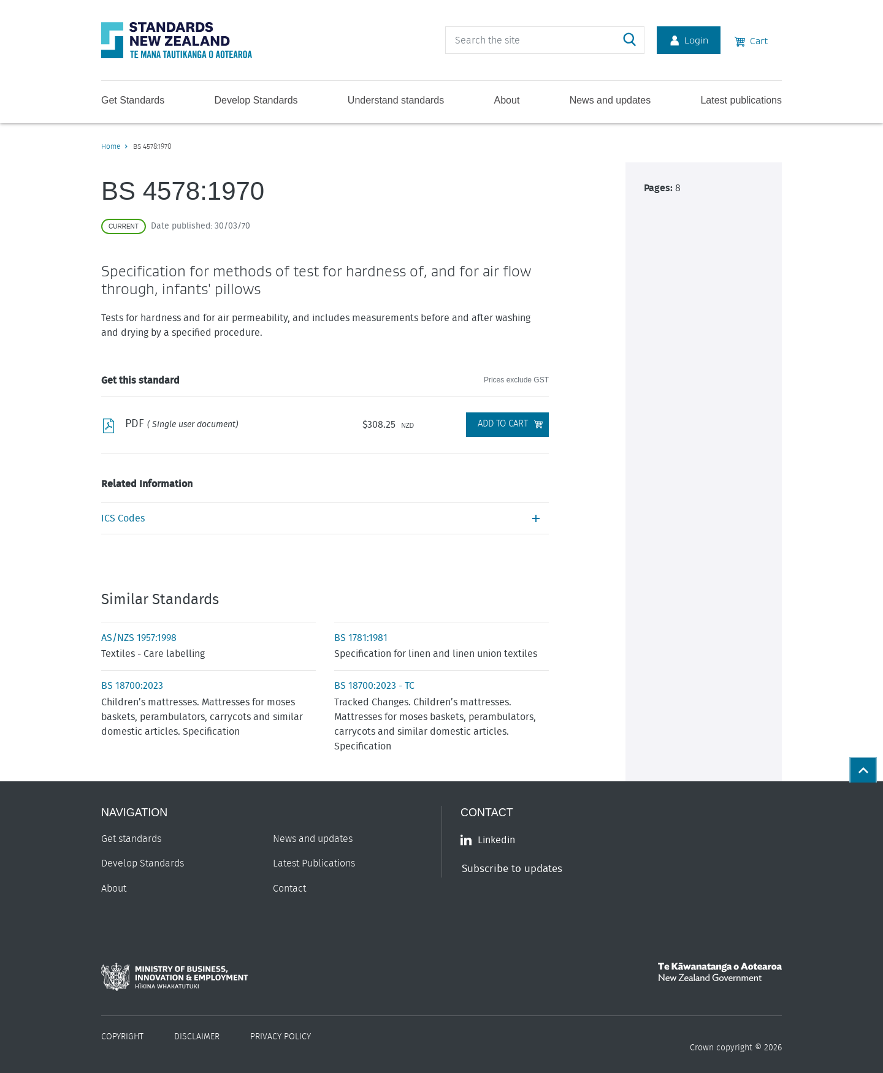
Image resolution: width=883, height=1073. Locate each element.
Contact (289, 888)
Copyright (122, 1037)
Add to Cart (503, 423)
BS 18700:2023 (132, 686)
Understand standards (396, 100)
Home (110, 146)
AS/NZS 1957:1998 (139, 638)
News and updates (610, 100)
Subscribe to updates (512, 868)
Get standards (131, 839)
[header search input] (544, 40)
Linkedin (488, 840)
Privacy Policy (280, 1037)
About (507, 100)
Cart (751, 40)
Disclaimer (197, 1037)
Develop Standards (255, 100)
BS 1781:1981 (361, 638)
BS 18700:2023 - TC (374, 686)
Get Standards (132, 100)
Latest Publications (314, 863)
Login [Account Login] (688, 40)
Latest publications (741, 100)
